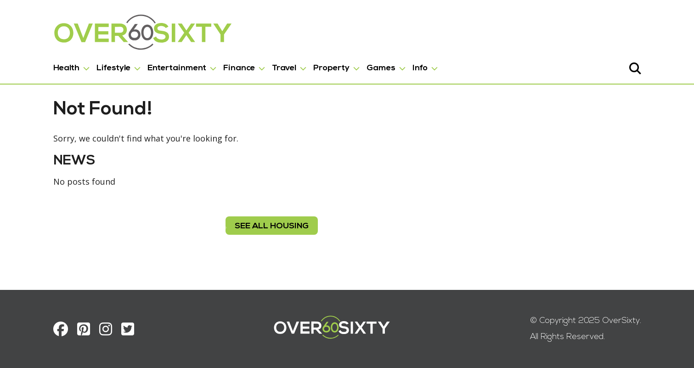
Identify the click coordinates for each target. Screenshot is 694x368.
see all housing (271, 226)
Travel (284, 68)
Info (420, 68)
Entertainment (176, 68)
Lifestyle (113, 68)
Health (66, 68)
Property (331, 68)
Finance (239, 68)
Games (381, 68)
